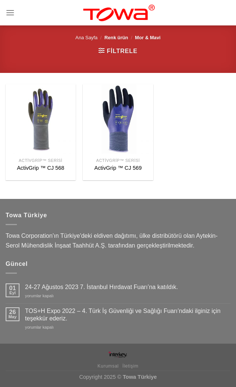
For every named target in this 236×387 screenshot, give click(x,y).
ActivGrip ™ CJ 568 (40, 168)
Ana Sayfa (86, 37)
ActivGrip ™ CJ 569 (118, 168)
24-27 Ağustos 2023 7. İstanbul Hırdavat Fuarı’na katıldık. (101, 287)
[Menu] (10, 12)
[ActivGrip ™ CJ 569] (118, 119)
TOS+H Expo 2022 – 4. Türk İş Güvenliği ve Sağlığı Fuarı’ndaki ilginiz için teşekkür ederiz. (123, 314)
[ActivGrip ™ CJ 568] (41, 119)
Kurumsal (108, 366)
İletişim (130, 366)
